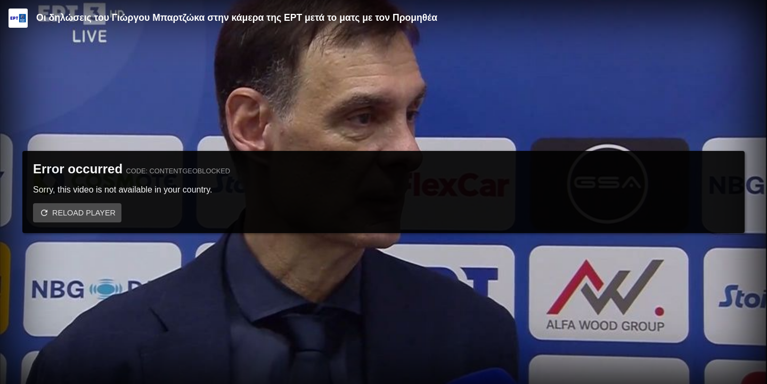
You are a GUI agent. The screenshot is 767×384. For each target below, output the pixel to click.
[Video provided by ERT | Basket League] (18, 18)
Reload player (84, 213)
